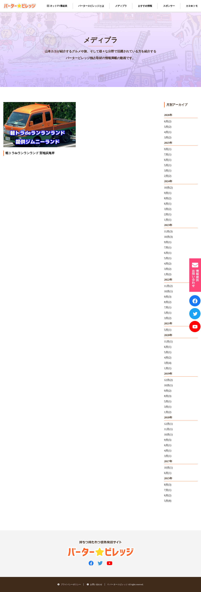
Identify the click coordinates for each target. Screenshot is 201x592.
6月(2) (167, 121)
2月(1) (167, 214)
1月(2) (167, 274)
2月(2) (167, 175)
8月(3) (167, 396)
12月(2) (168, 380)
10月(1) (168, 291)
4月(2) (167, 263)
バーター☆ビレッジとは (91, 6)
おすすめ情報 (145, 6)
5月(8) (167, 500)
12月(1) (168, 423)
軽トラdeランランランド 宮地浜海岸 (30, 153)
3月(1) (167, 170)
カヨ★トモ (192, 6)
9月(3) (167, 296)
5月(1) (167, 165)
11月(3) (168, 231)
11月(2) (168, 286)
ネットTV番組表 (57, 6)
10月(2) (168, 187)
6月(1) (167, 159)
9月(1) (167, 149)
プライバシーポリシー (69, 584)
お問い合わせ (94, 584)
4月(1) (167, 132)
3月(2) (167, 137)
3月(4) (167, 362)
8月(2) (167, 198)
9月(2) (167, 390)
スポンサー (169, 6)
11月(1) (168, 341)
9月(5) (167, 439)
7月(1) (167, 154)
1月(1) (167, 219)
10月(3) (168, 236)
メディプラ (121, 6)
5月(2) (167, 126)
